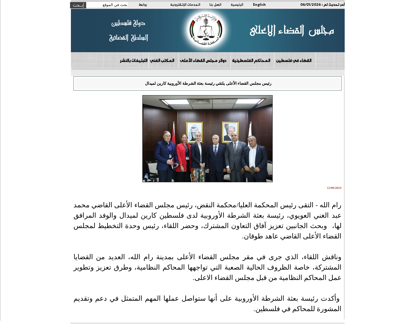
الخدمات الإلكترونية (185, 4)
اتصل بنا (215, 4)
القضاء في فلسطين (295, 60)
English (259, 4)
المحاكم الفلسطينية (252, 60)
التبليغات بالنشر (133, 60)
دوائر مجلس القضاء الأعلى (204, 60)
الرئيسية (237, 4)
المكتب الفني (163, 60)
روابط (143, 4)
